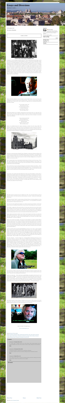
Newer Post (9, 398)
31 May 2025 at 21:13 (17, 356)
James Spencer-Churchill (35, 334)
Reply (10, 345)
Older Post (39, 398)
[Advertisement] (24, 390)
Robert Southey (32, 335)
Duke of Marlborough (21, 334)
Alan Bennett (11, 334)
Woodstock (37, 335)
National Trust (24, 335)
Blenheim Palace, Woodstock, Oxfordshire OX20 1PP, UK (19, 337)
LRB (13, 335)
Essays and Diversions (18, 5)
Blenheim (15, 334)
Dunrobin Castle (27, 334)
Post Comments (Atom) (15, 400)
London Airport (9, 335)
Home (24, 398)
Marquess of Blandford (18, 335)
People (28, 335)
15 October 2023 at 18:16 (18, 341)
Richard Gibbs (50, 29)
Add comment (10, 362)
